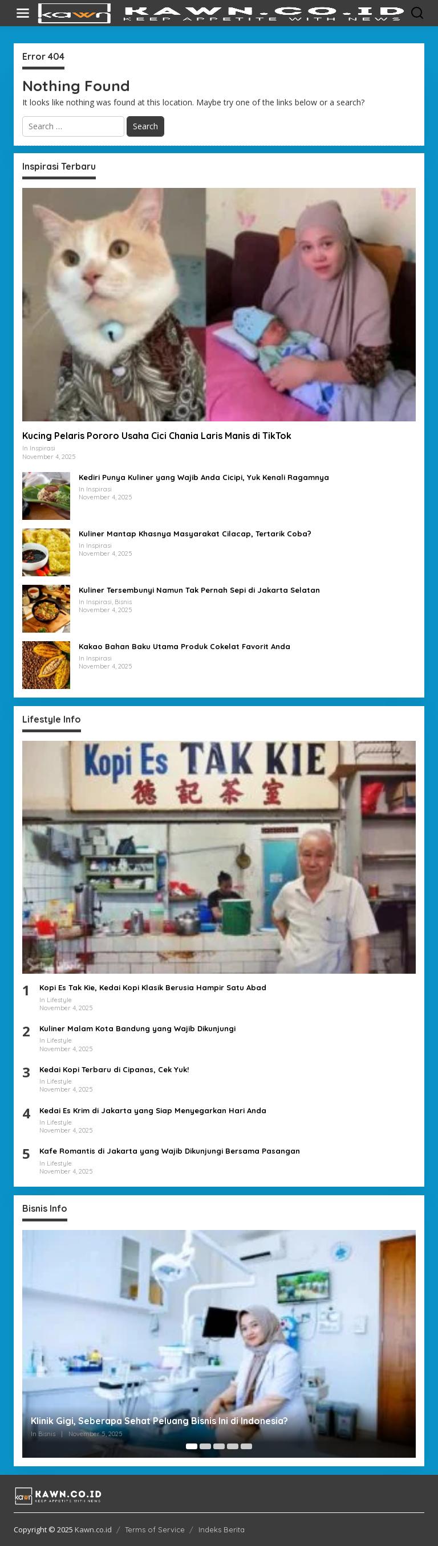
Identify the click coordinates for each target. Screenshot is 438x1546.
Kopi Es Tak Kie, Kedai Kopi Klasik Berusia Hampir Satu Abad (152, 987)
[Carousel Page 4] (232, 1446)
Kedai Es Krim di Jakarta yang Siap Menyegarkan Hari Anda (152, 1110)
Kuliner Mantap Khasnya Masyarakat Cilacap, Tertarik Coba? (195, 533)
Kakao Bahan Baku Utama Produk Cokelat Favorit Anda (184, 646)
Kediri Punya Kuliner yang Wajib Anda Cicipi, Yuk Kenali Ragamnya (204, 477)
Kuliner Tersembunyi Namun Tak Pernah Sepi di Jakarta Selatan (199, 589)
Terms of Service (155, 1529)
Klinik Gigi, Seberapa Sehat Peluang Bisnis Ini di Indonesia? (159, 1420)
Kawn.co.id (93, 1529)
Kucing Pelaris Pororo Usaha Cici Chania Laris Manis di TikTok (156, 435)
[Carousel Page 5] (246, 1446)
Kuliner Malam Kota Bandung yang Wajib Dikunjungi (137, 1028)
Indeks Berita (221, 1529)
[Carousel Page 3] (219, 1446)
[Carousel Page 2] (205, 1446)
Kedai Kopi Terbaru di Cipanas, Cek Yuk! (114, 1069)
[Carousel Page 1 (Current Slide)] (191, 1446)
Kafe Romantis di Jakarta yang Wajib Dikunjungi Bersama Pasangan (169, 1150)
